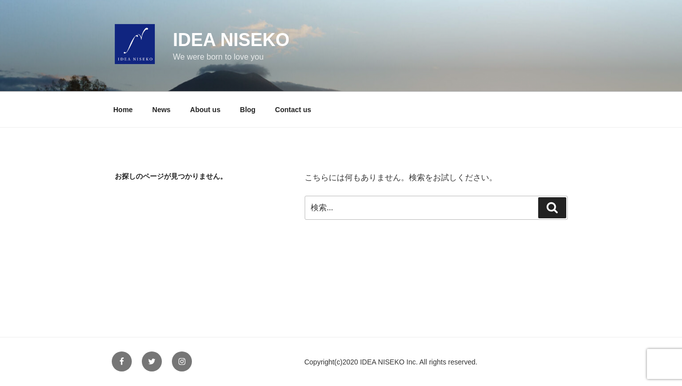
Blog (248, 110)
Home (123, 110)
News (161, 110)
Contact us (293, 110)
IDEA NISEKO (231, 40)
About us (205, 110)
